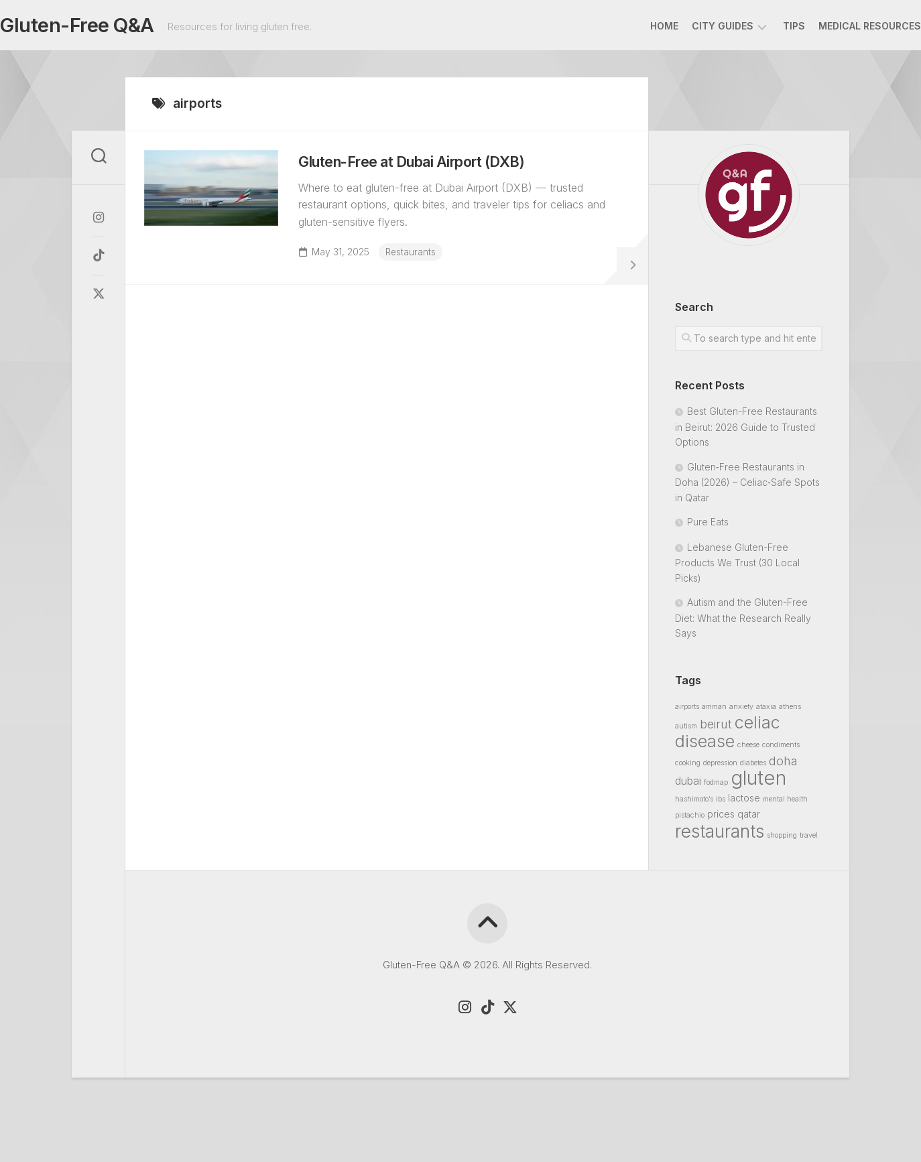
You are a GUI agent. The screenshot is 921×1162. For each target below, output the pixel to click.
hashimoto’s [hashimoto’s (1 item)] (694, 803)
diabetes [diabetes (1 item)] (753, 767)
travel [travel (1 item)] (809, 839)
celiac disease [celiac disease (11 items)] (727, 736)
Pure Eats (708, 525)
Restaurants (419, 263)
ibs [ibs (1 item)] (720, 803)
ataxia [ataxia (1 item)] (766, 710)
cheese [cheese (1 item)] (748, 749)
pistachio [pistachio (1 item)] (689, 819)
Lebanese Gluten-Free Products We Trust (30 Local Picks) (737, 566)
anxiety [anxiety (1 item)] (741, 710)
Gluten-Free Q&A (100, 27)
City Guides (696, 25)
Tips (767, 25)
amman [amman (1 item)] (714, 710)
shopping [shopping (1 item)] (782, 839)
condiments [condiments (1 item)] (781, 749)
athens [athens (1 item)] (790, 710)
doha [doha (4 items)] (783, 764)
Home (637, 25)
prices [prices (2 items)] (721, 818)
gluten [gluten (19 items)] (758, 781)
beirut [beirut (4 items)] (716, 727)
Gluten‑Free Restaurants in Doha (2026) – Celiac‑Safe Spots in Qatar (747, 486)
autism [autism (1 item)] (686, 730)
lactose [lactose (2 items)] (744, 802)
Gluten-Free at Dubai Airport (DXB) (434, 173)
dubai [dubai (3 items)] (688, 784)
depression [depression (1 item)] (720, 767)
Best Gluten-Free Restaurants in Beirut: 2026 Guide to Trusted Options (746, 430)
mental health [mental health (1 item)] (785, 803)
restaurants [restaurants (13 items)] (719, 835)
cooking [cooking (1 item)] (687, 767)
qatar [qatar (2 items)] (748, 818)
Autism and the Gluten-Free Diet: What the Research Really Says (743, 621)
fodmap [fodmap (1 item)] (716, 786)
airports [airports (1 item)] (687, 710)
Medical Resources (843, 25)
